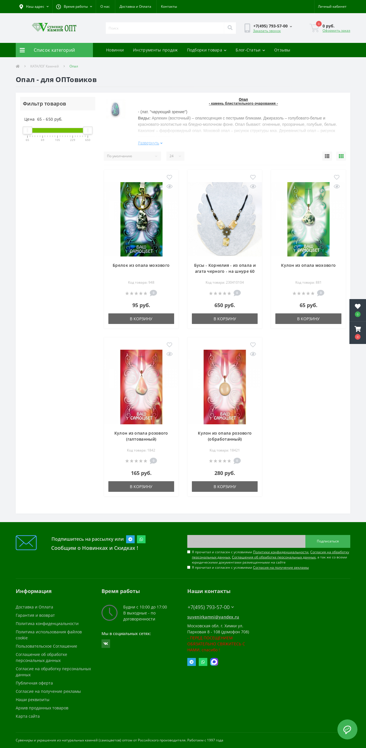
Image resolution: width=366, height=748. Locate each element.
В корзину (141, 318)
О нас (105, 6)
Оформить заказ (336, 30)
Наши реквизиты (32, 699)
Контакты (169, 6)
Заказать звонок (267, 30)
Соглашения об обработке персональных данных (274, 557)
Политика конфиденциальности (47, 623)
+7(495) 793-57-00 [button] (211, 607)
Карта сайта (28, 716)
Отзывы (282, 50)
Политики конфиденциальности (281, 552)
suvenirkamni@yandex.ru (213, 617)
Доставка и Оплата (135, 6)
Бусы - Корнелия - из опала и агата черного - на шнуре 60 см (225, 271)
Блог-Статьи (250, 50)
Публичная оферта (34, 683)
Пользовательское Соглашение (46, 646)
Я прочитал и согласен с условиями (250, 567)
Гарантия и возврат (35, 615)
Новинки (115, 50)
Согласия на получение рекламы (281, 567)
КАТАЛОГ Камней (44, 66)
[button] (74, 6)
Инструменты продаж (155, 50)
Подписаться (328, 541)
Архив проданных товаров (42, 708)
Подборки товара (207, 50)
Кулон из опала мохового (308, 265)
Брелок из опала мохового (141, 265)
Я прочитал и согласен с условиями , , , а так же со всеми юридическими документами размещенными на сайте (270, 557)
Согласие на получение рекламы (48, 691)
